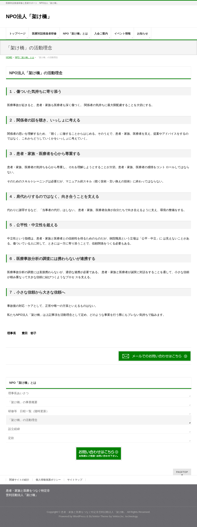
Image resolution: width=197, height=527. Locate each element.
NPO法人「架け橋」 (31, 16)
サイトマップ (74, 479)
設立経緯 (14, 429)
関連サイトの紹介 (19, 479)
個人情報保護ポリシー (48, 479)
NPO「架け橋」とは (24, 57)
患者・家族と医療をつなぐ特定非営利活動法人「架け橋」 (93, 511)
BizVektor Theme (98, 516)
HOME (9, 57)
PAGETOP (182, 472)
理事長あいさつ (18, 393)
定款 (11, 438)
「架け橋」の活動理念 (22, 420)
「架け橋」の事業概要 (22, 402)
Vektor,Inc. (119, 516)
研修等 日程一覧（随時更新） (28, 411)
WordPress (79, 516)
